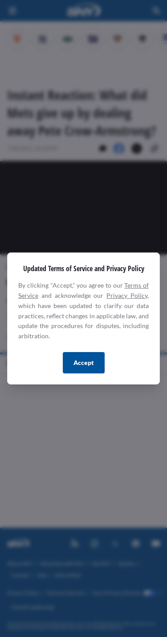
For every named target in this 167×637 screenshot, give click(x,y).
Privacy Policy (126, 295)
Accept (83, 362)
